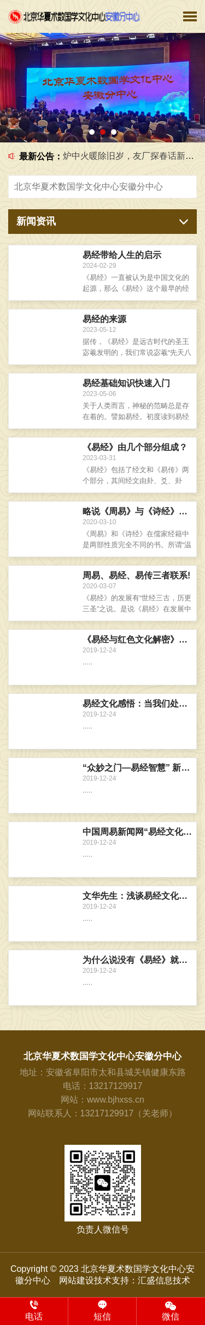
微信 (171, 1310)
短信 (102, 1310)
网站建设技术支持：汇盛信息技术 (124, 1280)
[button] (92, 132)
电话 (34, 1310)
